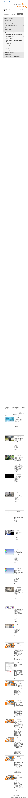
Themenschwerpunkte (11, 32)
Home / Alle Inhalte (8, 18)
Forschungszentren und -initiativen (14, 41)
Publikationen (8, 20)
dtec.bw (8, 43)
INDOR (8, 45)
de (21, 10)
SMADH (8, 48)
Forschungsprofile (8, 29)
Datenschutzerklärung (15, 797)
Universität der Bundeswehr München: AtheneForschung (14, 1)
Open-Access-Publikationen (11, 25)
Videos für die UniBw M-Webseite (12, 31)
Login (5, 10)
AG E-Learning (8, 54)
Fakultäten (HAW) (10, 38)
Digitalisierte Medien (9, 52)
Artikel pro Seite (21, 413)
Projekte (6, 22)
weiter (15, 414)
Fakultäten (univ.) (10, 36)
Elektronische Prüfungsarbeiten (11, 23)
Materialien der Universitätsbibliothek (13, 56)
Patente (6, 27)
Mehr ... (19, 417)
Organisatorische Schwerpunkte (13, 34)
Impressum (23, 797)
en (24, 10)
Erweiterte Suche (7, 15)
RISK (8, 47)
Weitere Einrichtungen (11, 50)
